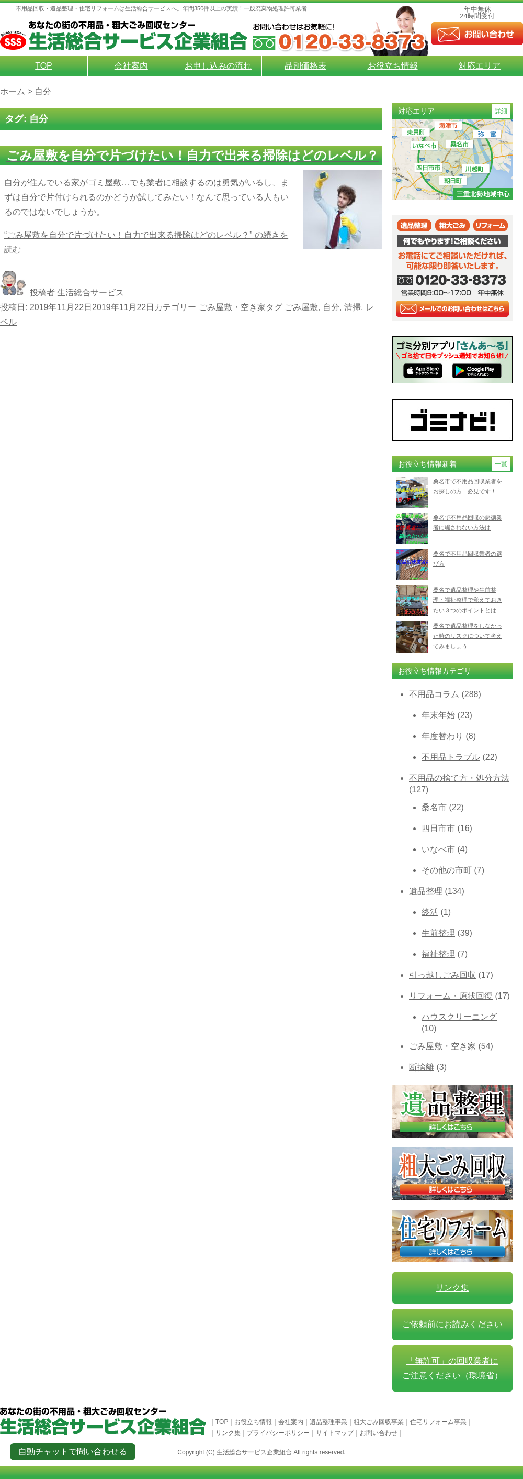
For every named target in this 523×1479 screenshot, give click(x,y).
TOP (43, 65)
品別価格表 (305, 65)
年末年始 (438, 715)
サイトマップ (335, 1433)
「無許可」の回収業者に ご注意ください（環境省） (452, 1368)
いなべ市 (438, 849)
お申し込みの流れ (218, 65)
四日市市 (438, 828)
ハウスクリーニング (459, 1016)
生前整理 (438, 933)
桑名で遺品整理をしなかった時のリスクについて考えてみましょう (467, 636)
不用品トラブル (451, 757)
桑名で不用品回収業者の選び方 (467, 558)
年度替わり (442, 736)
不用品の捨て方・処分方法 (459, 778)
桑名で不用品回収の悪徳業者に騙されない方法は (467, 522)
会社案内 (131, 65)
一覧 (501, 464)
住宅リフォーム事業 (438, 1422)
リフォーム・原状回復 (451, 995)
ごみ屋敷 (301, 307)
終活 (430, 912)
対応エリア (480, 65)
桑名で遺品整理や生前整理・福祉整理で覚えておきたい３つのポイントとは (467, 600)
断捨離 (421, 1067)
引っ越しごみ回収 (442, 974)
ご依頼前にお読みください (452, 1324)
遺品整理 (425, 891)
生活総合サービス (90, 292)
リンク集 (452, 1287)
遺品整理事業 (328, 1422)
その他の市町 (447, 870)
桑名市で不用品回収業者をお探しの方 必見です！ (467, 486)
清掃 (352, 307)
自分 (331, 307)
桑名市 (434, 807)
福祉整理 (438, 954)
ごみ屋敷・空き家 (232, 307)
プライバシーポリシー (278, 1433)
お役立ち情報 (393, 65)
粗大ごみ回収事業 (379, 1422)
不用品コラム (434, 694)
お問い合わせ (378, 1433)
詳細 (501, 111)
